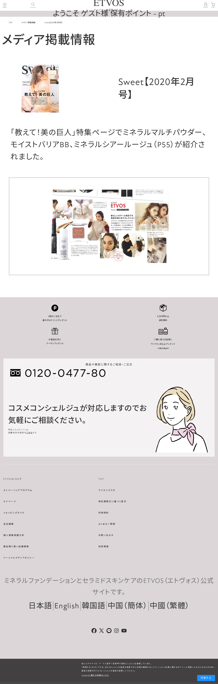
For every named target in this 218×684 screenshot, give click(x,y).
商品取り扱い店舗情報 (16, 546)
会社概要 (8, 524)
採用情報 (103, 546)
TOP (101, 479)
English (67, 606)
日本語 (40, 606)
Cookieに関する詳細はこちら (95, 675)
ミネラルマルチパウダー (162, 132)
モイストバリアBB (40, 144)
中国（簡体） (127, 606)
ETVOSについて (12, 479)
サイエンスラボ (106, 490)
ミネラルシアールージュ (113, 144)
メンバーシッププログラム (18, 490)
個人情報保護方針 (13, 535)
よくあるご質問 (106, 524)
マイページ (9, 501)
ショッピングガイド (14, 512)
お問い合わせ (106, 535)
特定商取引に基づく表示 (112, 501)
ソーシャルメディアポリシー (19, 557)
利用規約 (103, 512)
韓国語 (93, 606)
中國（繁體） (170, 606)
